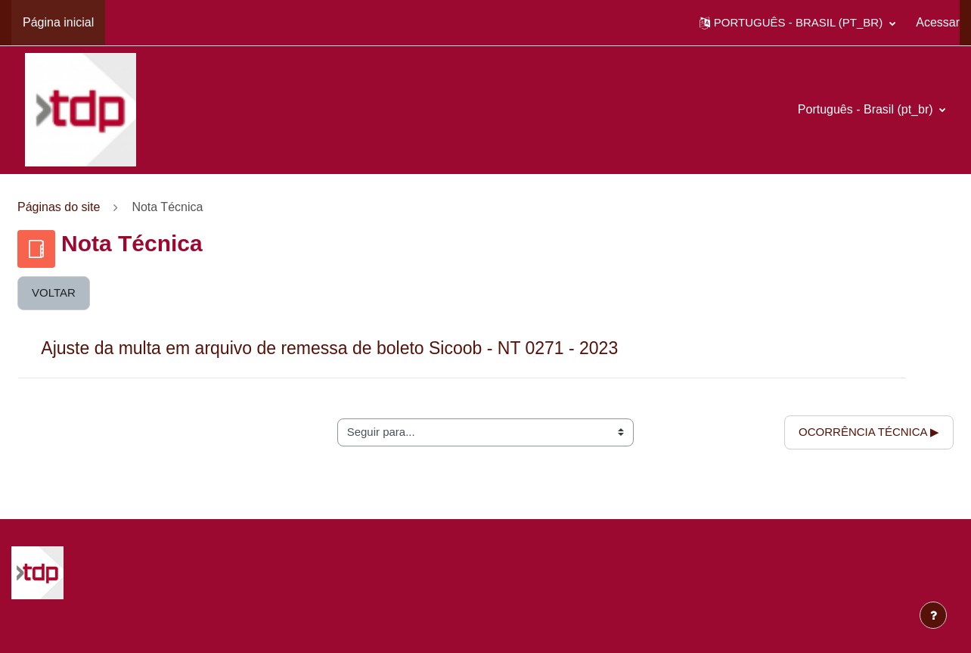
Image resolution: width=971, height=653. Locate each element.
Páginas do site (58, 207)
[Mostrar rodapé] (933, 615)
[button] (797, 22)
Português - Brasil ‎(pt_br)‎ (867, 109)
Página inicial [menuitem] (58, 22)
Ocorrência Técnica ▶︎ (869, 431)
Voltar (54, 292)
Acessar (938, 22)
